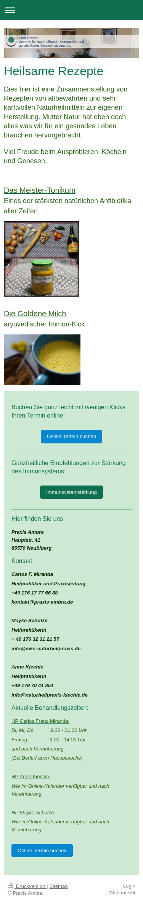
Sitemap (58, 886)
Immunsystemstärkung (71, 492)
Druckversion (27, 886)
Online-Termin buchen (71, 436)
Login (129, 886)
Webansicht (122, 893)
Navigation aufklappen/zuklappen (71, 10)
